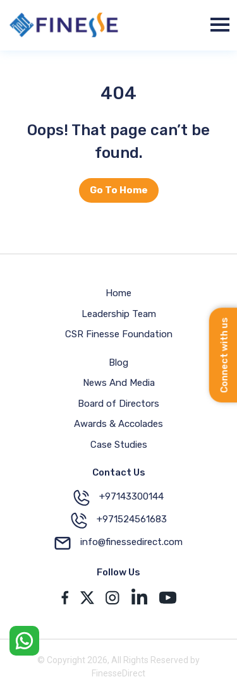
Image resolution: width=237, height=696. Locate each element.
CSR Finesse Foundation (119, 334)
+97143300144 (118, 497)
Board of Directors (118, 403)
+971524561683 (119, 520)
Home (118, 293)
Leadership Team (119, 314)
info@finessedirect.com (118, 543)
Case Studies (118, 444)
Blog (118, 362)
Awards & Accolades (118, 423)
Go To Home (119, 190)
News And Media (119, 382)
